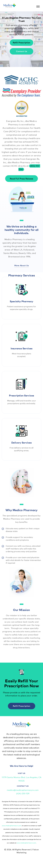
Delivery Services (21, 442)
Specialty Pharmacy (21, 301)
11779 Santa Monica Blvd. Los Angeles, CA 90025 (21, 779)
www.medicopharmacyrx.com (11, 825)
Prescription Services (21, 395)
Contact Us (21, 51)
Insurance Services (21, 348)
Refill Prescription (21, 42)
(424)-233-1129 (22, 793)
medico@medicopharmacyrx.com (23, 790)
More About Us (21, 265)
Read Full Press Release (21, 178)
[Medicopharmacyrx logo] (9, 5)
